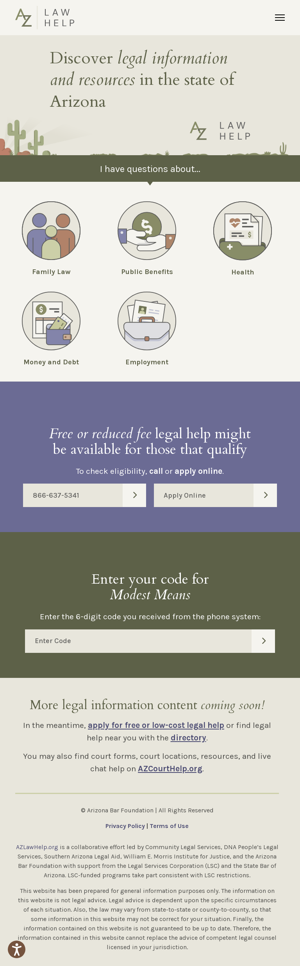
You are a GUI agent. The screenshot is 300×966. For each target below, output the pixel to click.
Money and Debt (51, 362)
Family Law (51, 271)
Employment (146, 362)
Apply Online (220, 495)
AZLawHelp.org (37, 847)
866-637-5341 (89, 495)
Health (242, 272)
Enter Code (155, 641)
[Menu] (280, 17)
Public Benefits (147, 271)
